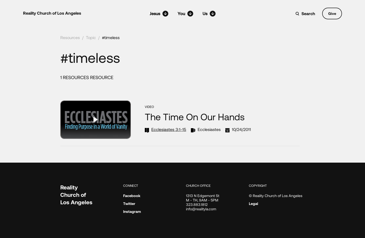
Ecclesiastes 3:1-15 (168, 129)
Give (332, 13)
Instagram (132, 211)
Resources (70, 37)
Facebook (131, 195)
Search (308, 13)
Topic (91, 37)
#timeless (111, 37)
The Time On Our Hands (195, 116)
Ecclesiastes (209, 129)
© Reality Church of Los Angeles (275, 195)
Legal (253, 203)
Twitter (129, 203)
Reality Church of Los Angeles (52, 13)
